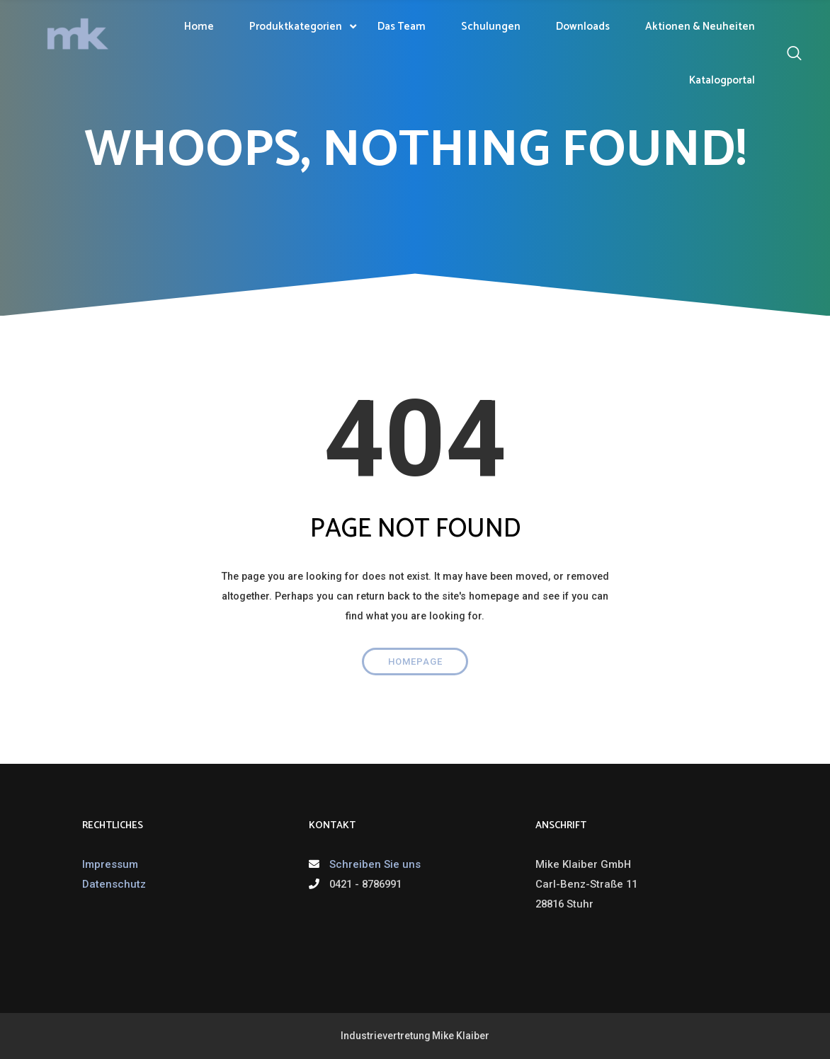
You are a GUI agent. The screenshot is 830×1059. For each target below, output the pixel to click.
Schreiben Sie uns (375, 864)
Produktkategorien (295, 26)
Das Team (401, 26)
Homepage (415, 661)
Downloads (583, 26)
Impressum (110, 864)
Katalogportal (722, 80)
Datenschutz (114, 884)
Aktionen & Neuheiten (700, 26)
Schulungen (491, 26)
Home (199, 26)
